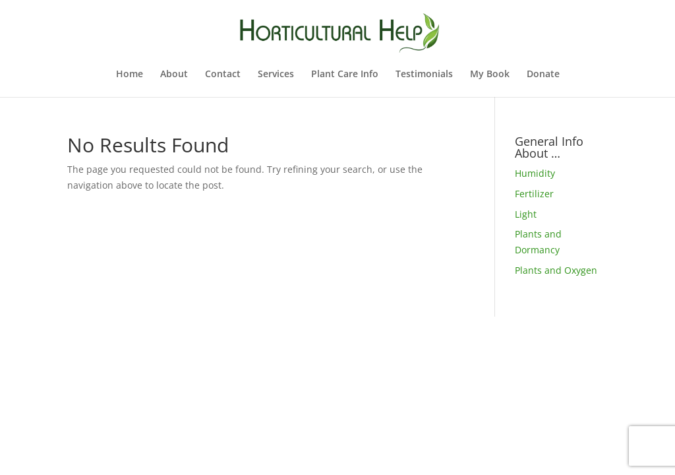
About (174, 74)
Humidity (535, 173)
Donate (543, 74)
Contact (223, 74)
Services (276, 74)
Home (129, 74)
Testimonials (424, 74)
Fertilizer (534, 193)
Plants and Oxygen (556, 270)
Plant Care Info (344, 74)
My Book (490, 74)
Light (526, 214)
